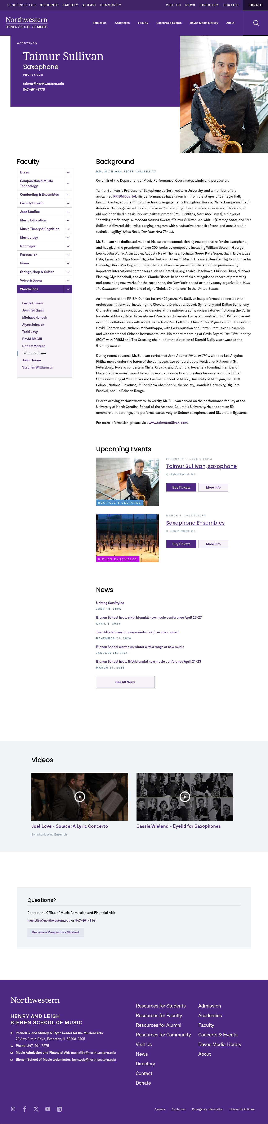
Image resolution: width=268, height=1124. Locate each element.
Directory (209, 5)
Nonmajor (46, 267)
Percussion (46, 276)
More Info (213, 487)
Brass (46, 193)
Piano (46, 284)
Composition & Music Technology (46, 204)
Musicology (46, 259)
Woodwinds (46, 310)
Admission (100, 23)
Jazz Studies (46, 233)
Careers (160, 1109)
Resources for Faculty (159, 1015)
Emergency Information (207, 1109)
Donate (255, 5)
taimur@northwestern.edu (43, 83)
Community (110, 5)
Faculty (70, 5)
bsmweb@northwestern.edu (94, 1059)
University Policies (242, 1109)
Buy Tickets (181, 487)
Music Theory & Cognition (46, 250)
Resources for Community (163, 1034)
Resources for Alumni (158, 1025)
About (230, 23)
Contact (231, 5)
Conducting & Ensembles (46, 216)
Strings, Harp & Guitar (46, 293)
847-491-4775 (34, 89)
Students (49, 5)
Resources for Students (161, 1006)
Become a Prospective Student (55, 932)
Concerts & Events (169, 23)
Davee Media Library (204, 23)
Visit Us (173, 5)
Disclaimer (178, 1109)
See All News (125, 683)
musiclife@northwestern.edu (93, 1052)
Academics (122, 23)
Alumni (89, 5)
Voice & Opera (46, 301)
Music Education (46, 241)
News (190, 5)
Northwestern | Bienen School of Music (27, 22)
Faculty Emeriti (46, 224)
